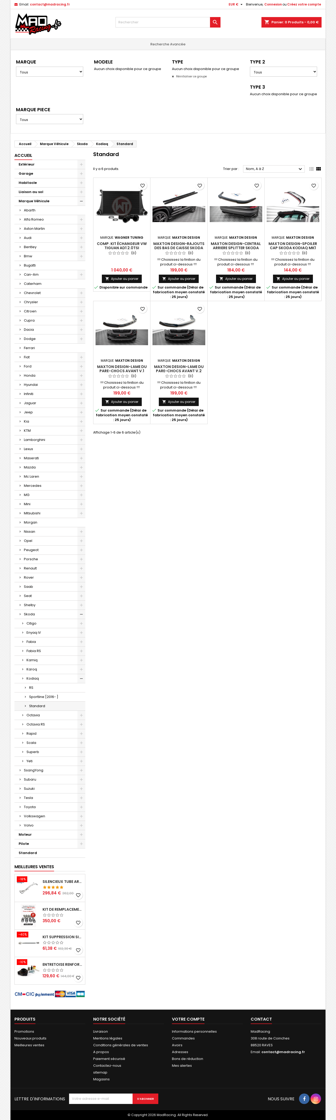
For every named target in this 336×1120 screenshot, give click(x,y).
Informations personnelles (194, 1031)
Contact (261, 1019)
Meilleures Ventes (34, 867)
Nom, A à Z (274, 169)
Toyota (30, 806)
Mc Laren (31, 476)
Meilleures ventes (29, 1045)
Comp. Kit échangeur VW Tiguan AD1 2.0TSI (122, 245)
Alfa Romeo (34, 219)
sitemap (100, 1072)
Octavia (33, 715)
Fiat (27, 357)
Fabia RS (34, 650)
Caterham (32, 283)
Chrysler (31, 302)
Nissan (29, 531)
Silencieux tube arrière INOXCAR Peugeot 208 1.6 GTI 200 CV (63, 881)
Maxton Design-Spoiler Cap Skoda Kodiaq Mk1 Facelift (293, 248)
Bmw (28, 256)
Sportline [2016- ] (43, 696)
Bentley (30, 246)
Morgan (30, 522)
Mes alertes (182, 1065)
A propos (101, 1051)
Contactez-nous (107, 1065)
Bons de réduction (187, 1058)
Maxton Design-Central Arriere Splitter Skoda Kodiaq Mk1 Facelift (236, 248)
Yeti (30, 761)
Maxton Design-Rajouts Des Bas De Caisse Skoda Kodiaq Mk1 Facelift (178, 248)
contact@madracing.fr (50, 4)
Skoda (29, 614)
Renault (30, 568)
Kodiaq (33, 678)
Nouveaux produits (30, 1038)
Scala (31, 742)
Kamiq (32, 660)
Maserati (31, 458)
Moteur (25, 834)
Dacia (29, 329)
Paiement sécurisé (109, 1058)
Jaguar (30, 403)
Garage (26, 173)
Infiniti (28, 393)
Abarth (29, 210)
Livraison (100, 1031)
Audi (28, 237)
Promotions (24, 1031)
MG (26, 494)
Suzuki (29, 788)
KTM (27, 430)
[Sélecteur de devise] (236, 4)
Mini (27, 504)
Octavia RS (36, 724)
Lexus (28, 448)
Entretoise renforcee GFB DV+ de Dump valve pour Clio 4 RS (63, 964)
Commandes (183, 1038)
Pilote (24, 843)
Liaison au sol (31, 191)
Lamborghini (34, 439)
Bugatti (30, 265)
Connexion (273, 4)
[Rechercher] (168, 22)
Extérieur (27, 164)
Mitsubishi (32, 513)
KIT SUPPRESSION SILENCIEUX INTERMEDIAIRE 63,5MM (63, 937)
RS (31, 687)
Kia (26, 421)
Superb (33, 751)
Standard (37, 705)
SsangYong (33, 770)
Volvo (29, 825)
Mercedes (32, 485)
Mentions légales (107, 1038)
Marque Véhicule (34, 201)
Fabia (31, 641)
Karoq (32, 669)
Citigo (31, 623)
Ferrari (29, 347)
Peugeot (31, 549)
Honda (29, 375)
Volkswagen (34, 816)
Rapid (31, 733)
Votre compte (188, 1019)
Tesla (28, 797)
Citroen (30, 311)
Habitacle (28, 182)
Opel (28, 540)
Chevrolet (32, 292)
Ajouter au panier (121, 278)
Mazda (30, 467)
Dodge (30, 338)
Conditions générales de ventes (120, 1045)
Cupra (29, 320)
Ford (28, 366)
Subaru (30, 779)
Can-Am (31, 274)
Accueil (23, 155)
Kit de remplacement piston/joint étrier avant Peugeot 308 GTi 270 (63, 909)
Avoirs (177, 1045)
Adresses (180, 1051)
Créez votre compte (304, 4)
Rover (29, 577)
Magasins (101, 1079)
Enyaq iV (34, 632)
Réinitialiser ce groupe (191, 76)
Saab (28, 586)
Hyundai (31, 384)
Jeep (28, 412)
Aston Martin (34, 228)
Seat (28, 595)
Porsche (31, 559)
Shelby (29, 604)
